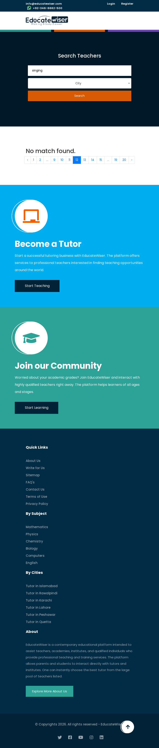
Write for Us (35, 468)
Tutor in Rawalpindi (41, 593)
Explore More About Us (49, 691)
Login (111, 4)
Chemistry (34, 541)
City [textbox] (78, 83)
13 (84, 160)
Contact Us (35, 489)
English (32, 563)
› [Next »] (131, 160)
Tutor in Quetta (38, 622)
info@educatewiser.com (44, 4)
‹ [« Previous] (27, 160)
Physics (32, 534)
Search (79, 96)
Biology (32, 548)
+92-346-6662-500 (47, 8)
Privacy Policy (37, 504)
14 (92, 160)
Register (127, 4)
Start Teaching (37, 285)
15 (100, 160)
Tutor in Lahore (38, 607)
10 (62, 160)
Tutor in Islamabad (42, 586)
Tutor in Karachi (39, 600)
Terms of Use (36, 496)
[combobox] (79, 83)
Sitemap (33, 475)
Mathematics (37, 527)
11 (69, 160)
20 (124, 160)
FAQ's (30, 482)
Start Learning (36, 407)
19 (115, 160)
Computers (35, 555)
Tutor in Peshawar (41, 614)
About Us (33, 461)
